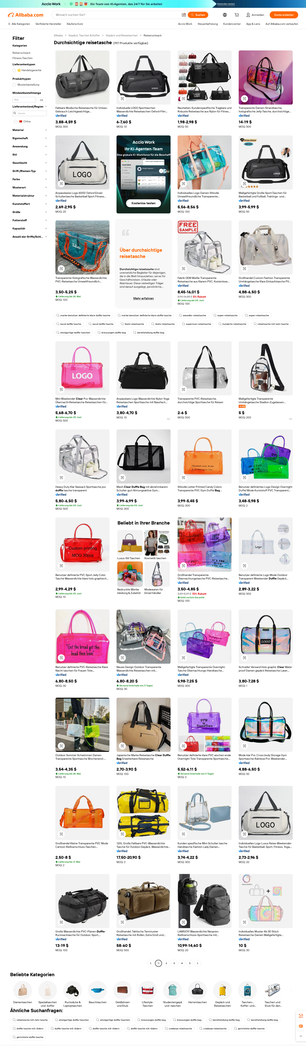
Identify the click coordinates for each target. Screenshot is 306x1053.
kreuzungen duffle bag (112, 332)
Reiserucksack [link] (153, 35)
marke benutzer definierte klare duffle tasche (83, 315)
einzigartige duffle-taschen (73, 332)
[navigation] (29, 499)
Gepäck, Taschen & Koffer (84, 35)
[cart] (237, 15)
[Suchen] (198, 15)
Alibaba (58, 35)
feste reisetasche (132, 324)
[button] (183, 15)
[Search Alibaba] (117, 15)
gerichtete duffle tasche (249, 1028)
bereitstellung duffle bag (148, 332)
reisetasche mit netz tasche (271, 324)
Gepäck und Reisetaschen (122, 35)
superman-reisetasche (196, 324)
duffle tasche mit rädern (28, 1028)
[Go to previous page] (150, 963)
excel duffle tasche (68, 324)
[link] (301, 1016)
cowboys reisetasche (178, 1028)
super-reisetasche (225, 315)
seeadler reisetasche (192, 315)
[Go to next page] (197, 963)
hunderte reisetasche (232, 324)
